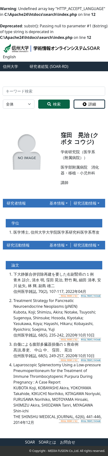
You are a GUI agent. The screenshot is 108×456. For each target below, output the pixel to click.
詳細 (89, 104)
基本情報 (57, 203)
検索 (54, 104)
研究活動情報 (85, 203)
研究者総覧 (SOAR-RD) (49, 66)
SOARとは (47, 442)
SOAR (30, 442)
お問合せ (67, 442)
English (9, 56)
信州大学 (10, 66)
